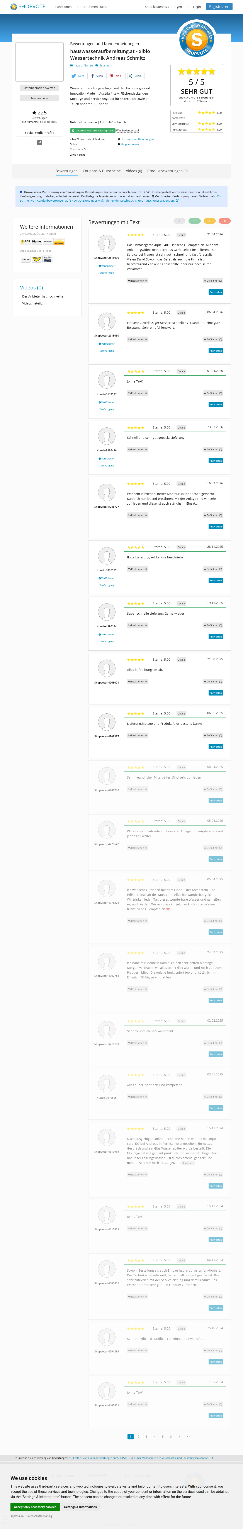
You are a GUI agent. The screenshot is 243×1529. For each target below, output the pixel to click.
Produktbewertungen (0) (167, 170)
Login (197, 7)
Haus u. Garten (82, 65)
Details (181, 234)
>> (188, 1436)
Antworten (216, 292)
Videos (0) (134, 170)
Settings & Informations (80, 1507)
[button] (78, 76)
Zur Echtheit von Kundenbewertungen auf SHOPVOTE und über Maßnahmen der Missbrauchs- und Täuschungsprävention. (120, 198)
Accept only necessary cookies (35, 1507)
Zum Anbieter (39, 98)
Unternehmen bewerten (39, 88)
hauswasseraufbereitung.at (137, 139)
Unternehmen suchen (93, 7)
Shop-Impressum (131, 144)
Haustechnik (105, 65)
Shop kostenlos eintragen (163, 7)
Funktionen (63, 7)
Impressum (17, 1516)
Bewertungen (67, 170)
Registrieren (219, 6)
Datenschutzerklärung (39, 1516)
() (213, 280)
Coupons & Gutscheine (102, 170)
